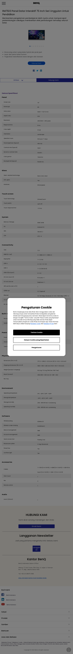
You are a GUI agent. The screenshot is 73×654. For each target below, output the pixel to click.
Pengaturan (36, 347)
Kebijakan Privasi (49, 323)
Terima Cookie (36, 332)
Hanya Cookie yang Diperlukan (36, 340)
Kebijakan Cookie (35, 323)
